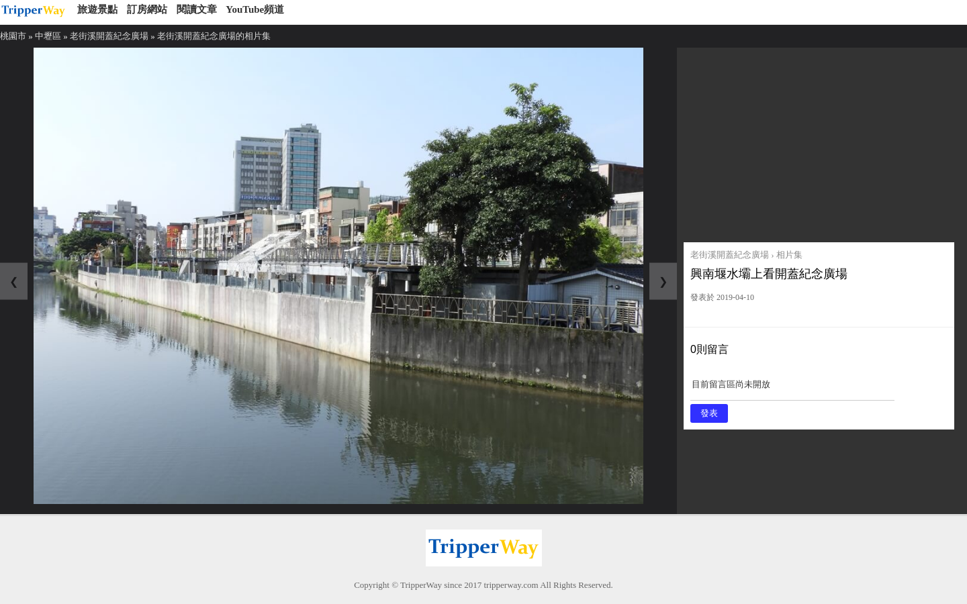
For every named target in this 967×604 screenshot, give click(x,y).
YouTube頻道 (255, 9)
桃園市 (13, 36)
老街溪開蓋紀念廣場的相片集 (214, 36)
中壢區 (48, 36)
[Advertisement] (819, 142)
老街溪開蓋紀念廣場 (109, 36)
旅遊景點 (97, 9)
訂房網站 (147, 9)
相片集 (789, 255)
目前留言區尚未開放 (792, 389)
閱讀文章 (197, 9)
